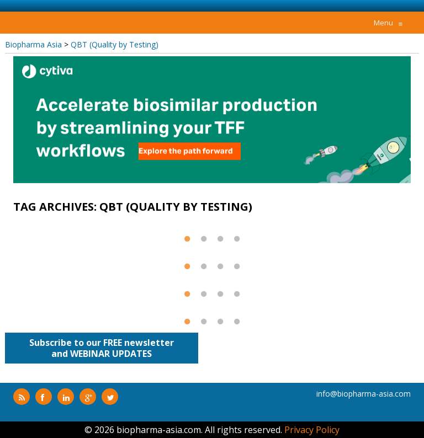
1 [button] (187, 243)
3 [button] (220, 243)
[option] (212, 119)
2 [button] (203, 243)
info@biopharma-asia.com (363, 393)
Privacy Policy (312, 430)
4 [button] (236, 243)
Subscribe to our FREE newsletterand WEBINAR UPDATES (101, 348)
